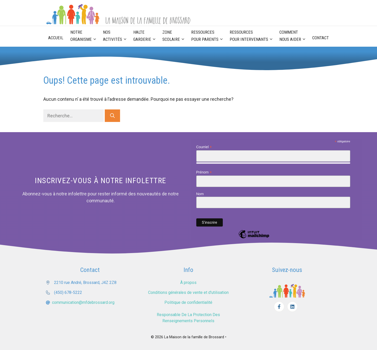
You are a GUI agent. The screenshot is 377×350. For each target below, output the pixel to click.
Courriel (204, 147)
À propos (188, 282)
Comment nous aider (294, 36)
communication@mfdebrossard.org (83, 302)
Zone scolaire (175, 36)
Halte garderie (146, 36)
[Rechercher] (112, 115)
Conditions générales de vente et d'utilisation (188, 292)
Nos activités (116, 36)
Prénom (204, 172)
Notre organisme (84, 36)
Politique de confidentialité (188, 302)
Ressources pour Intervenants (253, 36)
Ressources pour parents (208, 36)
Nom (200, 194)
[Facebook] (279, 306)
